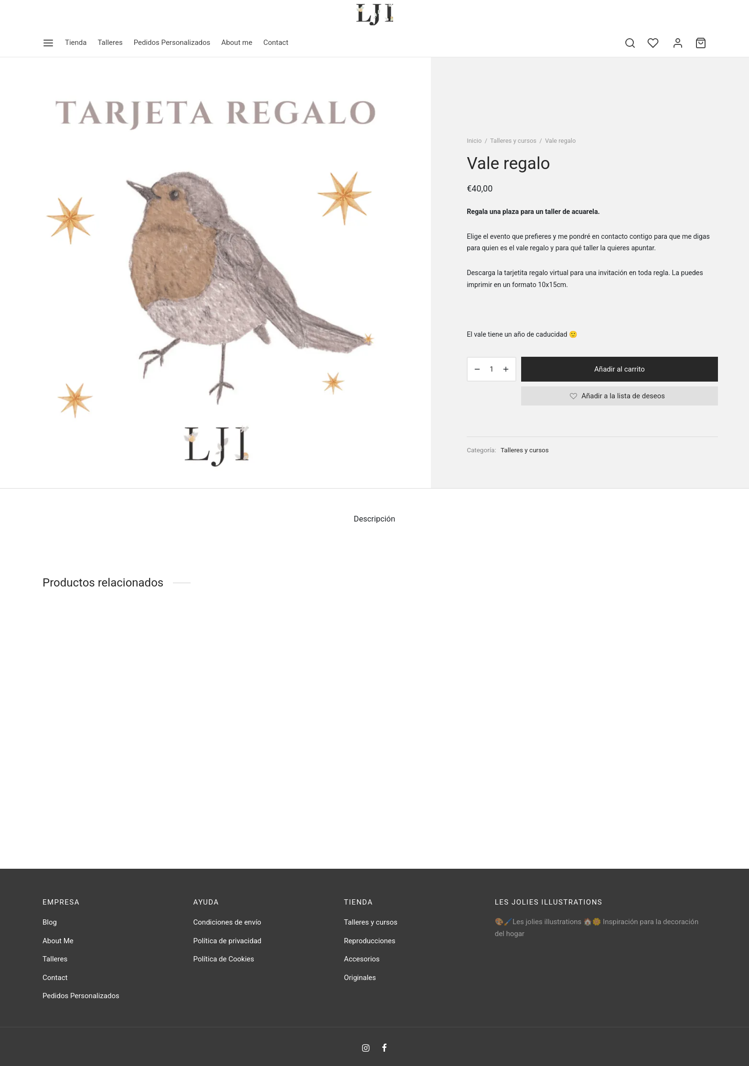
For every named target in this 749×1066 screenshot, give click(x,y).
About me (236, 42)
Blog (50, 922)
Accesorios (362, 959)
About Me (58, 941)
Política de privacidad (227, 941)
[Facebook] (384, 1048)
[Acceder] (678, 43)
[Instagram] (365, 1048)
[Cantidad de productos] (491, 369)
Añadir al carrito (619, 369)
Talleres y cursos (513, 140)
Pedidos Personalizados (172, 42)
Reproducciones (370, 941)
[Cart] (700, 43)
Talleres (109, 42)
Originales (360, 977)
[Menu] (48, 43)
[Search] (630, 43)
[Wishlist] (654, 43)
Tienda (75, 42)
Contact (275, 42)
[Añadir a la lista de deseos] (619, 395)
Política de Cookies (224, 959)
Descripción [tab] (375, 518)
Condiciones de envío (227, 922)
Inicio (474, 140)
